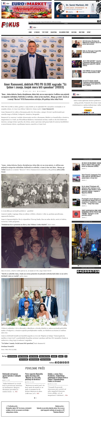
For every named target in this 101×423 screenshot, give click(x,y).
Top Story (45, 32)
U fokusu (37, 32)
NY (35, 91)
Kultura (74, 32)
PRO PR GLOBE (23, 370)
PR (66, 367)
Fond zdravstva (33, 367)
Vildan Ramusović (45, 370)
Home (30, 32)
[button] (26, 10)
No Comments (42, 91)
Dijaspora (54, 32)
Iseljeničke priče (64, 32)
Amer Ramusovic (23, 367)
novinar (61, 367)
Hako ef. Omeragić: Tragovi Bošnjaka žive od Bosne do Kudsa (46, 22)
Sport (89, 32)
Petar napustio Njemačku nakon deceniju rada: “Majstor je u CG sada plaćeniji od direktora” (34, 409)
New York (81, 32)
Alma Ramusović (12, 367)
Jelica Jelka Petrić (44, 367)
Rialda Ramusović (34, 370)
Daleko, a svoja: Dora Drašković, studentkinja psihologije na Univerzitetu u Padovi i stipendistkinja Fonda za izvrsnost (58, 410)
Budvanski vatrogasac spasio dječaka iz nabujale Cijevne (12, 408)
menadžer (54, 367)
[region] (26, 10)
